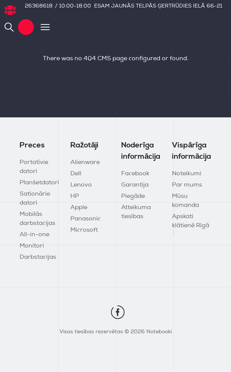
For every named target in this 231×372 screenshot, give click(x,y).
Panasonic (85, 219)
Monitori (32, 246)
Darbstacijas (38, 257)
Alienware (85, 162)
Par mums (187, 185)
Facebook (135, 174)
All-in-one (34, 235)
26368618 (39, 6)
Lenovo (81, 185)
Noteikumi (186, 174)
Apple (78, 208)
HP (74, 196)
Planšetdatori (39, 183)
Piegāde (133, 196)
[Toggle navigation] (42, 27)
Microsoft (84, 230)
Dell (75, 174)
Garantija (135, 185)
